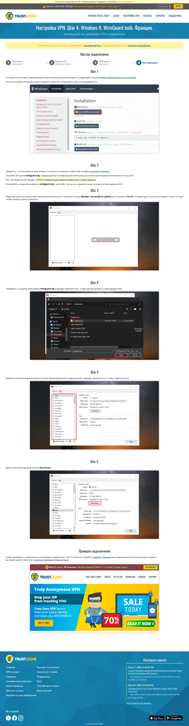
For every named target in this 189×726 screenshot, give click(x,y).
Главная (10, 667)
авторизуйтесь (92, 45)
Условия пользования (18, 681)
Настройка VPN (131, 16)
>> (97, 6)
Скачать (147, 16)
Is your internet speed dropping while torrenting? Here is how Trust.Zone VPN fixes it (155, 672)
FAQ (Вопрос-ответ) (48, 685)
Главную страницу (101, 557)
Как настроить (125, 1)
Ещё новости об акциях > (139, 703)
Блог (39, 681)
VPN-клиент (13, 671)
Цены (116, 16)
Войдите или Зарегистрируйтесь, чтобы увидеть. (70, 179)
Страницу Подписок (99, 171)
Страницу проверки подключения (51, 559)
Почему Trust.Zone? (98, 16)
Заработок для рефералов (21, 695)
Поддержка (175, 16)
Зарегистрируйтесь (139, 45)
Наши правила (14, 685)
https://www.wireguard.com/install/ (118, 77)
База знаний (44, 690)
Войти (178, 6)
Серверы (160, 16)
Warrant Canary (14, 690)
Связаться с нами (47, 671)
